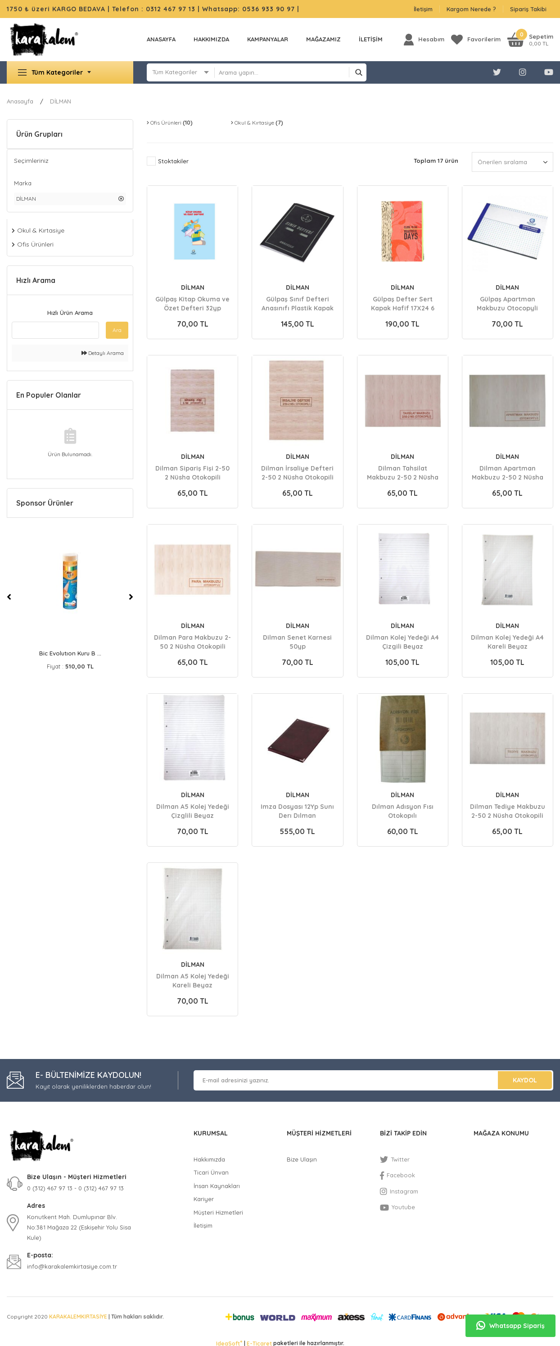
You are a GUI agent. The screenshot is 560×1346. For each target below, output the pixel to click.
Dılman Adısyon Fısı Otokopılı (403, 811)
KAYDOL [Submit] (525, 1080)
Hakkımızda (211, 39)
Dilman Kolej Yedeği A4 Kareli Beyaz (507, 641)
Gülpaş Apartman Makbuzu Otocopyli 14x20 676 (507, 303)
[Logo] (44, 40)
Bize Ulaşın (302, 1159)
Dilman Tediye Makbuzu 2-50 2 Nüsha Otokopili (507, 811)
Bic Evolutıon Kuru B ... (70, 653)
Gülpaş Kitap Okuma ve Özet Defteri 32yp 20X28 (192, 303)
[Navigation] (70, 72)
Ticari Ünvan (211, 1172)
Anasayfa (161, 39)
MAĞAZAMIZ (323, 39)
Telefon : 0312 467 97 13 (153, 9)
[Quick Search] (55, 330)
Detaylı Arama (102, 353)
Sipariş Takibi (528, 9)
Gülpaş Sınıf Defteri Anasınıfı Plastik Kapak (298, 303)
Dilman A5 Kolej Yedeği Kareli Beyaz (192, 980)
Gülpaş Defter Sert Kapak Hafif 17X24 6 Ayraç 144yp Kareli (402, 303)
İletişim (423, 9)
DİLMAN (60, 101)
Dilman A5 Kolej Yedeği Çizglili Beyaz (192, 811)
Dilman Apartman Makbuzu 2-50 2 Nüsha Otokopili (507, 472)
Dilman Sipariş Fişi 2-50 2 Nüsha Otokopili (192, 472)
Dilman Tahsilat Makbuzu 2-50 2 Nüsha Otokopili (402, 472)
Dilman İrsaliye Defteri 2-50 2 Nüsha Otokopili (297, 472)
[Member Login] (424, 39)
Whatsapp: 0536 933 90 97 (249, 9)
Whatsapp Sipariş (510, 1326)
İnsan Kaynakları (217, 1185)
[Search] (290, 72)
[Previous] (9, 596)
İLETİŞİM (371, 39)
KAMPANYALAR (267, 39)
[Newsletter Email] (373, 1080)
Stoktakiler (173, 161)
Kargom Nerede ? (471, 9)
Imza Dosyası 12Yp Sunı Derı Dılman (297, 811)
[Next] (131, 596)
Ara (117, 330)
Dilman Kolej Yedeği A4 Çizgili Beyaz (402, 641)
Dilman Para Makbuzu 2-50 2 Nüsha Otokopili (192, 641)
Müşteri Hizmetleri (218, 1212)
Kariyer (204, 1198)
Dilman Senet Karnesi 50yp (297, 641)
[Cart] (530, 39)
